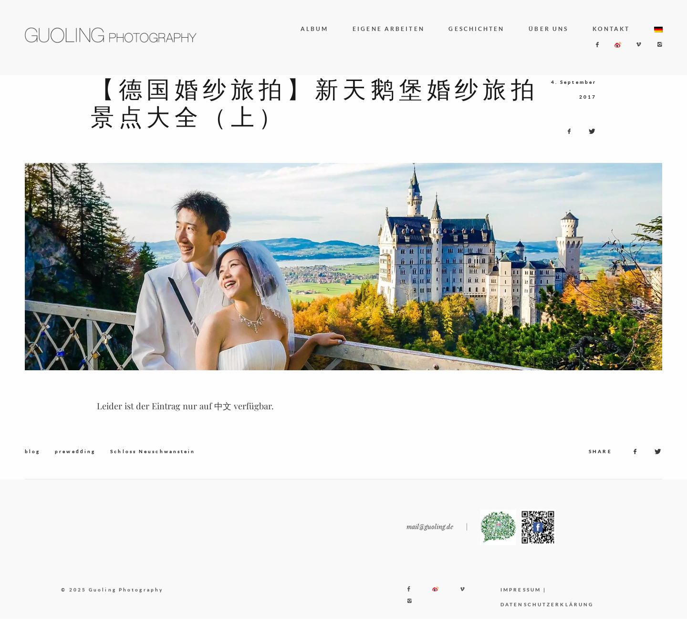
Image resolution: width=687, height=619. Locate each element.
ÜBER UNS (548, 28)
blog (32, 459)
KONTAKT (611, 28)
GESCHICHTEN (476, 28)
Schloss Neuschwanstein (152, 459)
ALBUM (315, 28)
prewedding (75, 459)
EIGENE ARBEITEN (389, 28)
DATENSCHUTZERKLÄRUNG (546, 612)
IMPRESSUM (520, 597)
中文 (222, 407)
